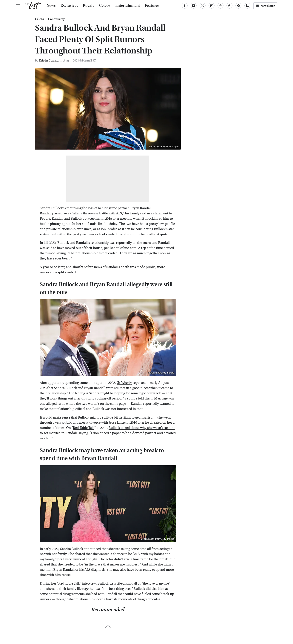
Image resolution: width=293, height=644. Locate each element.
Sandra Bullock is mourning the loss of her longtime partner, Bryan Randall (96, 208)
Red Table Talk (83, 428)
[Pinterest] (220, 6)
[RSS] (247, 6)
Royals (88, 5)
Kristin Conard (49, 60)
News (51, 5)
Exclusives (69, 5)
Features (152, 5)
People (45, 219)
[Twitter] (203, 6)
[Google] (238, 6)
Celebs (104, 5)
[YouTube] (194, 6)
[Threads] (229, 6)
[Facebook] (185, 6)
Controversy (56, 19)
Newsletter (265, 5)
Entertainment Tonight (80, 559)
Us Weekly (124, 383)
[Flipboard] (212, 6)
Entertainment (127, 5)
